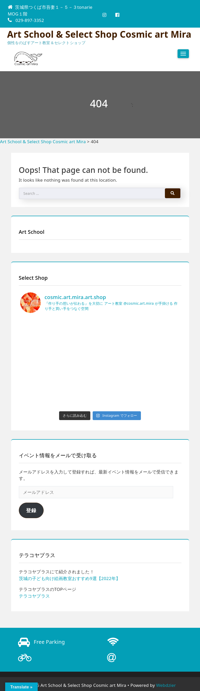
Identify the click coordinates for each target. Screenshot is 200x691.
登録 (31, 510)
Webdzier (166, 685)
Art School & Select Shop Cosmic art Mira (99, 34)
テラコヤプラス (34, 596)
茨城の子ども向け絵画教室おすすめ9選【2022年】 (70, 578)
